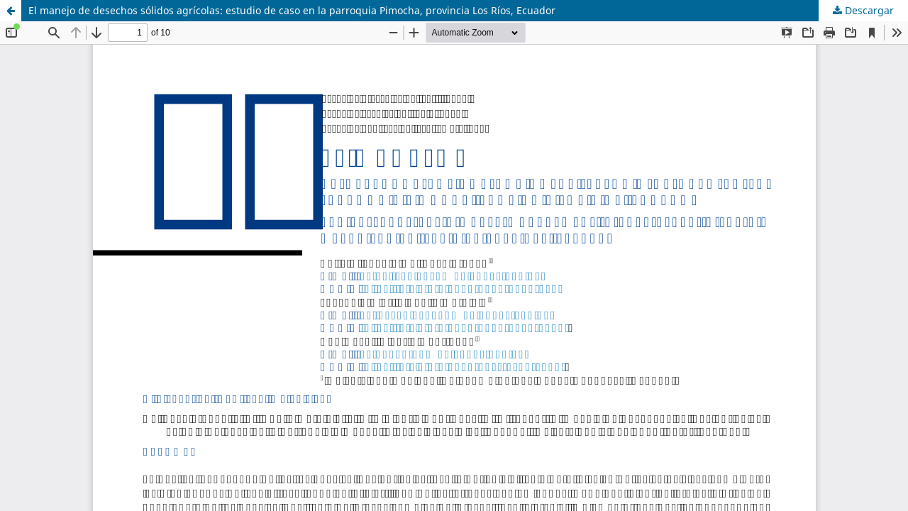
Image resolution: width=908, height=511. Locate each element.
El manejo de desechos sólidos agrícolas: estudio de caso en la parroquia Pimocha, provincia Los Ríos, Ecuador (291, 10)
